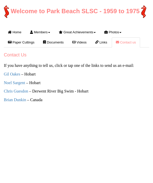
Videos (79, 42)
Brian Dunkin (15, 100)
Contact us (126, 42)
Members (40, 32)
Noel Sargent (14, 83)
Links (101, 42)
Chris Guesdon (16, 91)
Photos (112, 32)
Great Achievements (77, 32)
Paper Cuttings (21, 42)
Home (14, 32)
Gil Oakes (12, 74)
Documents (53, 42)
